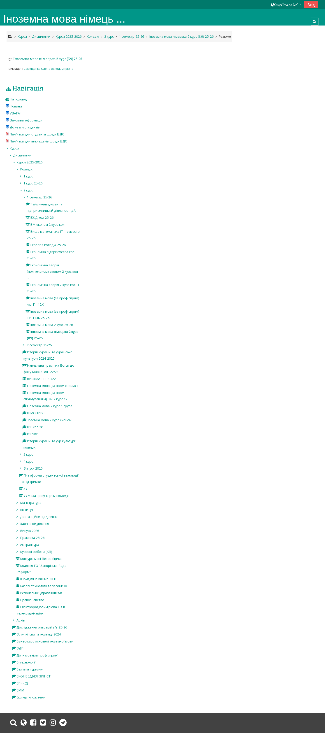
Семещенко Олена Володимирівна (48, 69)
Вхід (311, 4)
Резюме (225, 36)
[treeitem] (283, 66)
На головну (260, 66)
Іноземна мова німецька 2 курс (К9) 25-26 (47, 59)
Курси (256, 115)
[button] (286, 4)
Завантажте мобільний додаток (244, 712)
